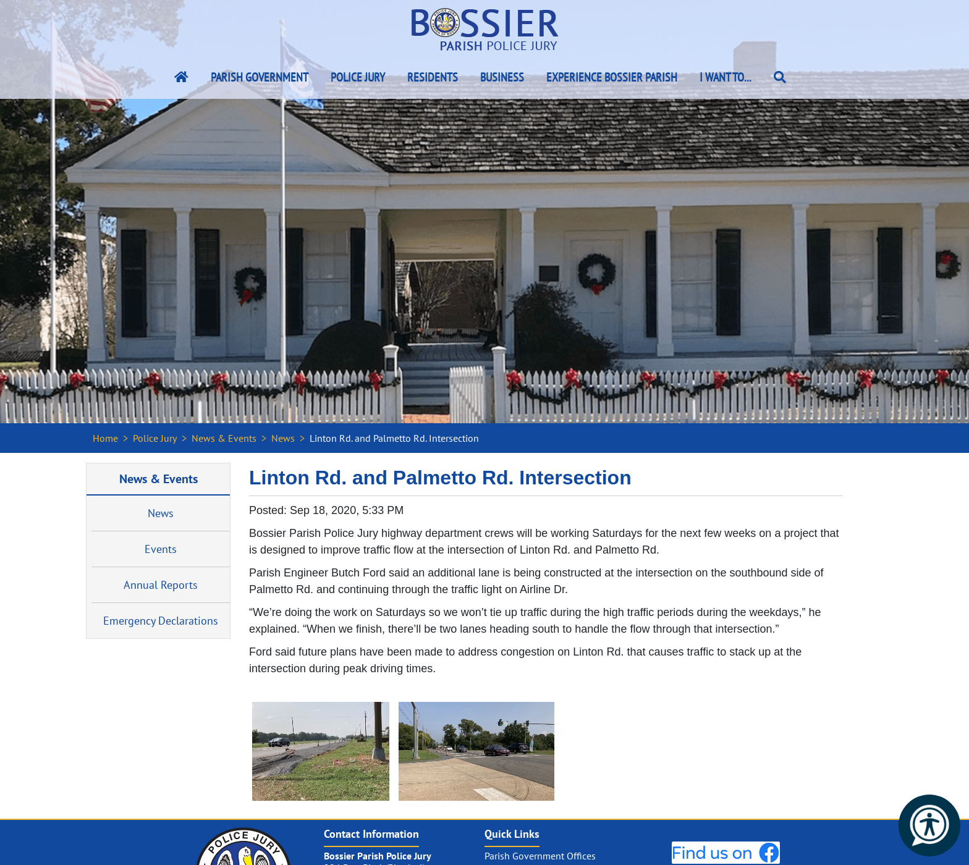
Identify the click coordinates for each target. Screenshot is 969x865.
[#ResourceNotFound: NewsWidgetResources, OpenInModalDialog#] (320, 751)
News (283, 438)
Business (502, 77)
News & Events (224, 438)
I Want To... (725, 77)
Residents (432, 77)
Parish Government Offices (540, 856)
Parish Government (259, 77)
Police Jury (358, 77)
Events (161, 549)
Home (105, 438)
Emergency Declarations (160, 621)
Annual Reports (161, 585)
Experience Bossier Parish (611, 77)
